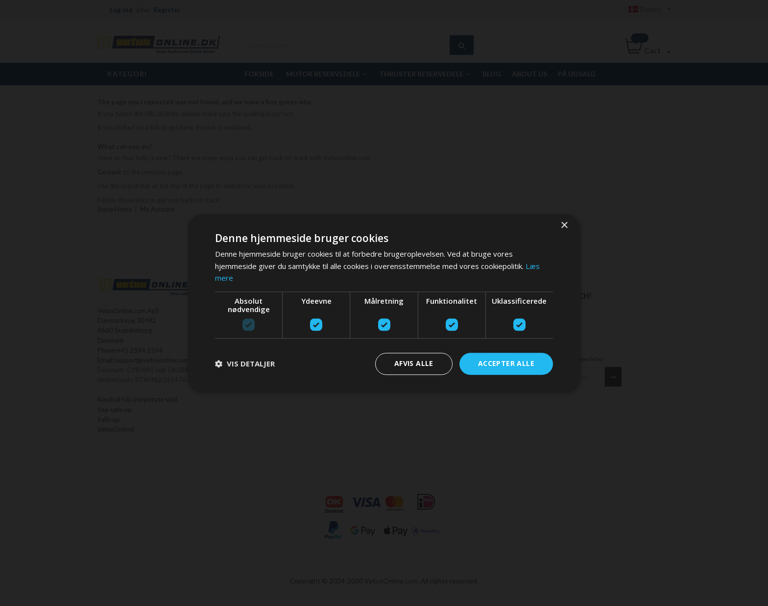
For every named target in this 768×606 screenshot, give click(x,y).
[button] (245, 364)
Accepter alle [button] (506, 363)
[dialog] (384, 303)
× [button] (564, 225)
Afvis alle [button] (413, 363)
